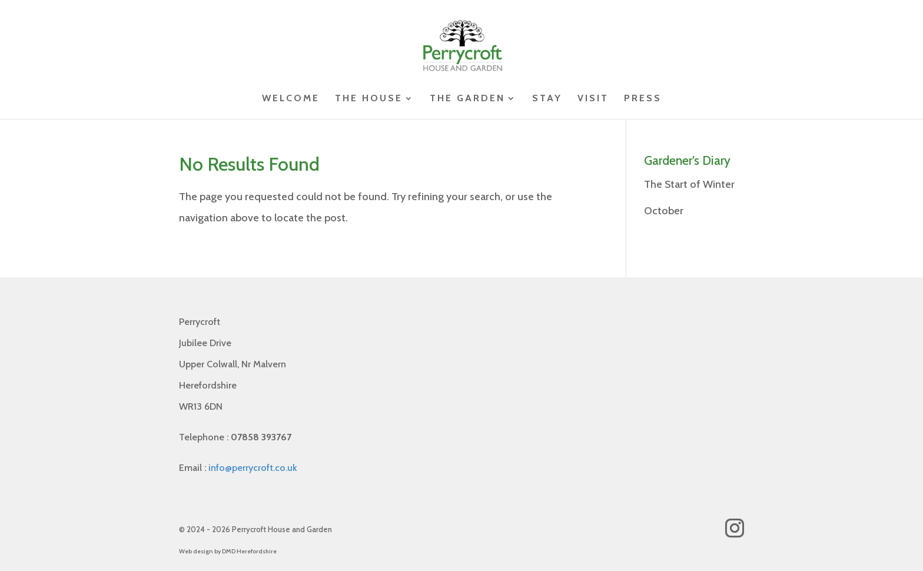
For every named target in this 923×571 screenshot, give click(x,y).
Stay (547, 99)
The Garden (467, 99)
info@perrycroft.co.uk (252, 467)
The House (369, 99)
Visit (593, 99)
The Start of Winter (689, 184)
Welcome (291, 99)
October (663, 210)
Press (643, 99)
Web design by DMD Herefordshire (228, 551)
